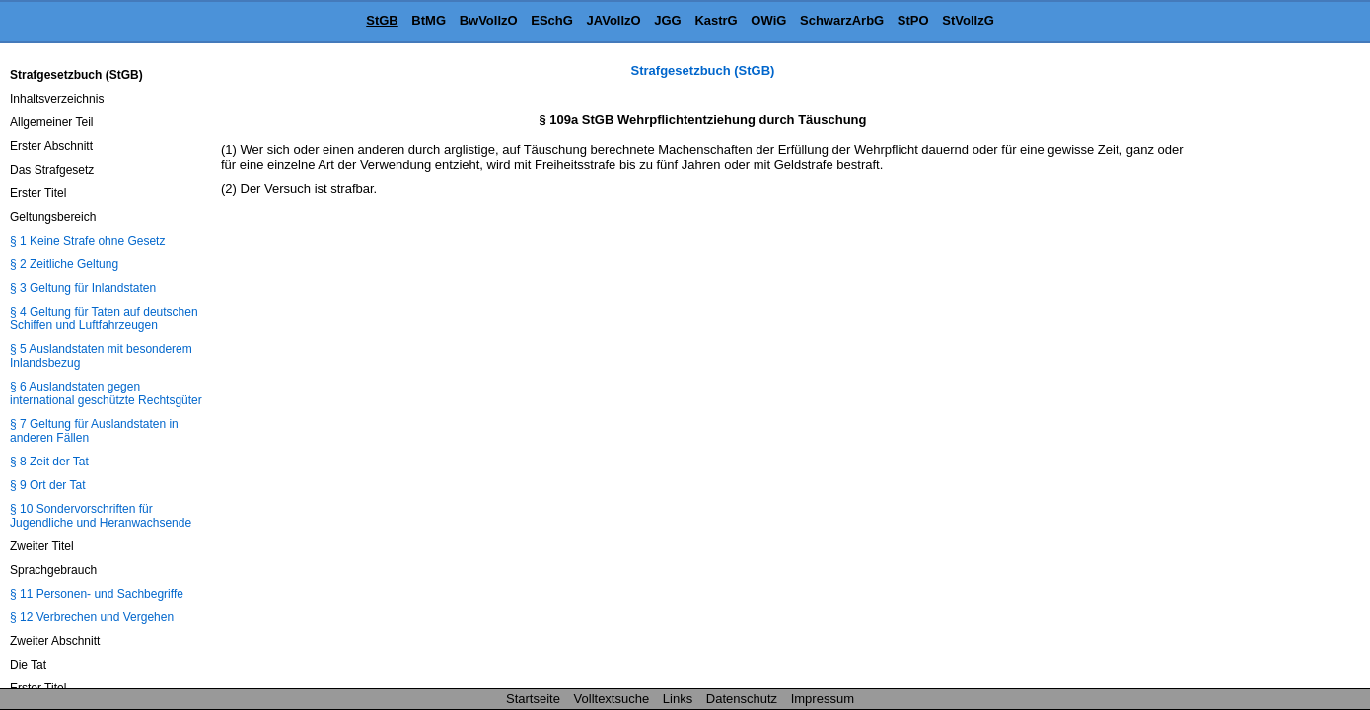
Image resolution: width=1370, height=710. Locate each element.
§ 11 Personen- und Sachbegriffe (96, 594)
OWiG (768, 20)
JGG (667, 20)
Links (677, 698)
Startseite (533, 698)
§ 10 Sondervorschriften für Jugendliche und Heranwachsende (100, 516)
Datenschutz (741, 698)
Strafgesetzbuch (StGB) (703, 70)
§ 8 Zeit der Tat (49, 461)
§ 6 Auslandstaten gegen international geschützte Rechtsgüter (106, 393)
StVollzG (967, 20)
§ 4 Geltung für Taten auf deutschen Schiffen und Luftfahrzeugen (104, 318)
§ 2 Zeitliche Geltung (64, 264)
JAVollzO (614, 20)
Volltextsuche (612, 698)
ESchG (552, 20)
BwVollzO (489, 20)
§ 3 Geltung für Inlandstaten (83, 288)
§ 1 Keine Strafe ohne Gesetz (87, 241)
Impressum (822, 698)
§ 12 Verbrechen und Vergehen (92, 617)
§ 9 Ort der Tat (47, 485)
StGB (382, 20)
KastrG (715, 20)
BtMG (428, 20)
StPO (913, 20)
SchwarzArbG (842, 20)
